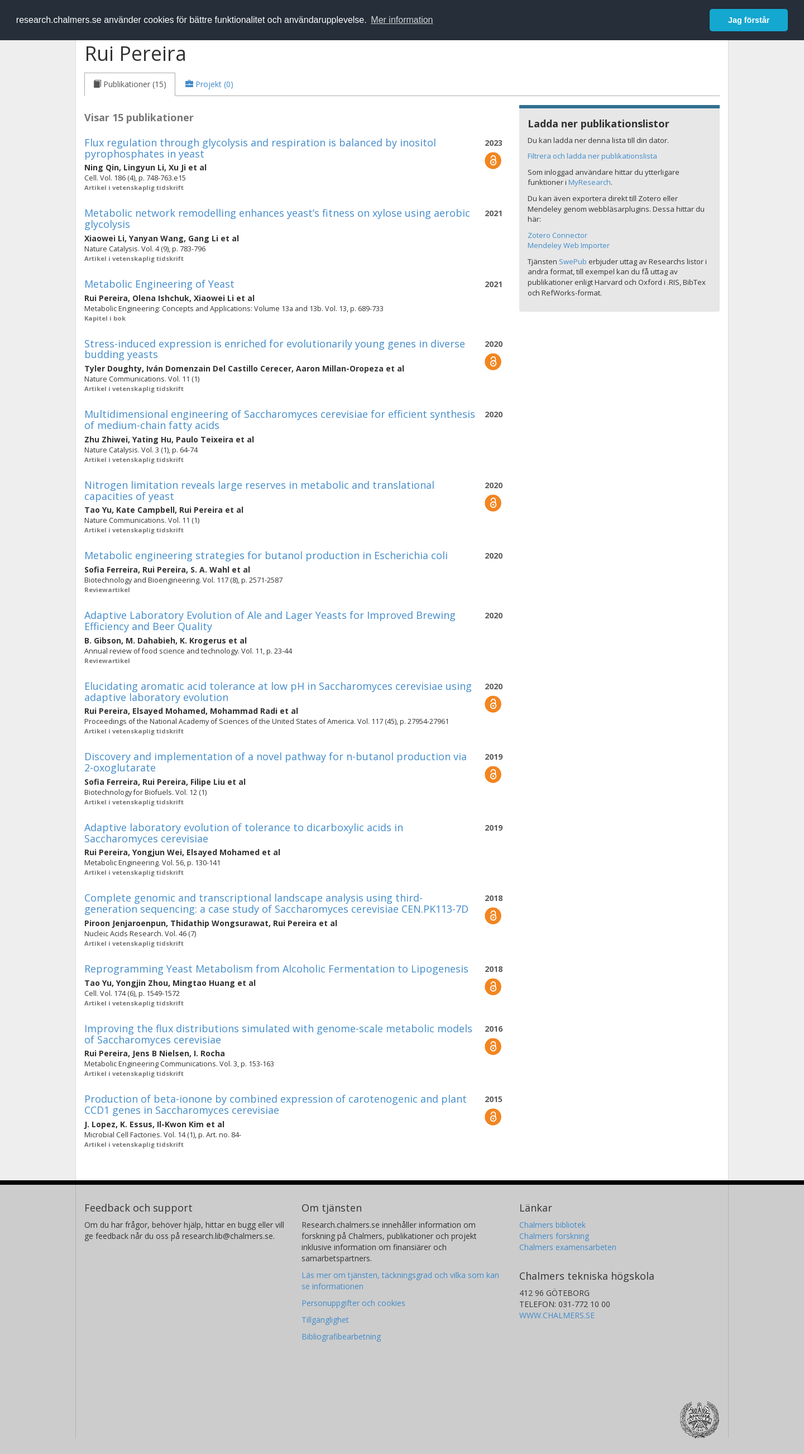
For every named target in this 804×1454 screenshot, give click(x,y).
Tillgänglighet (325, 1319)
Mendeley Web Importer (569, 245)
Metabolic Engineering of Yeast (159, 283)
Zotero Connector (557, 235)
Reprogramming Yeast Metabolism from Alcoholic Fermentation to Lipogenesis (276, 968)
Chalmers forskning (554, 1236)
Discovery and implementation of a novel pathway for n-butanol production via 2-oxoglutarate (275, 762)
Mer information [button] (402, 20)
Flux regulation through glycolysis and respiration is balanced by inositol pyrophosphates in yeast (260, 148)
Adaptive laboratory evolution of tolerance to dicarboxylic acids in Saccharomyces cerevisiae (243, 833)
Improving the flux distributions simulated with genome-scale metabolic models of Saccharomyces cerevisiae (278, 1034)
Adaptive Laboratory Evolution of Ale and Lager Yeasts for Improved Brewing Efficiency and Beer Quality (270, 620)
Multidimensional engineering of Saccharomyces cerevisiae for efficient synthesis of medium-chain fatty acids (279, 419)
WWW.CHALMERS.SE (557, 1315)
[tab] (129, 84)
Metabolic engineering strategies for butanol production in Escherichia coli (266, 555)
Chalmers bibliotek (552, 1224)
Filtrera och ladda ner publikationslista (592, 156)
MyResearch (589, 182)
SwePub (573, 261)
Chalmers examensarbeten (567, 1247)
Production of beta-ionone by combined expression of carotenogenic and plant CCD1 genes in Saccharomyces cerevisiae (275, 1104)
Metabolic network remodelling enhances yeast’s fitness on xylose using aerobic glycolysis (277, 218)
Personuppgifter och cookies (353, 1303)
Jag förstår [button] (748, 20)
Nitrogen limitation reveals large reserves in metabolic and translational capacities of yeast (259, 490)
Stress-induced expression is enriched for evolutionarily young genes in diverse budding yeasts (274, 349)
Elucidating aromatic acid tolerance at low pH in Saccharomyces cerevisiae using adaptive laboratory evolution (278, 691)
